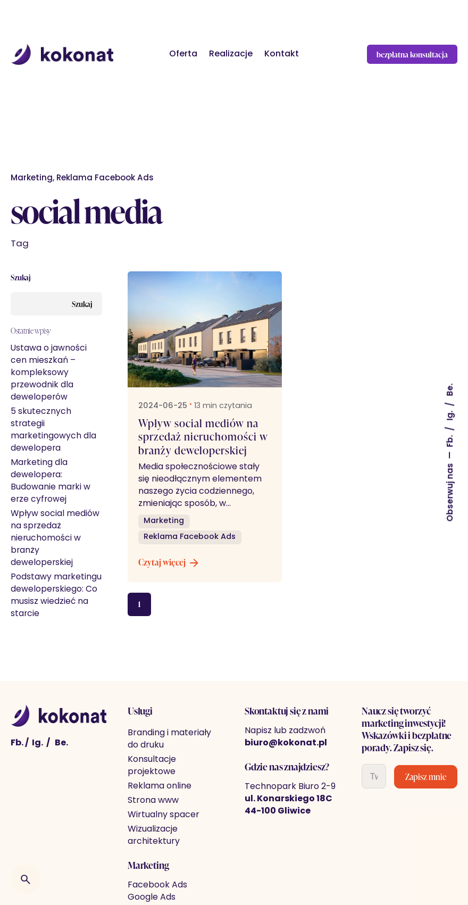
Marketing (32, 178)
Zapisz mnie (425, 777)
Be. (451, 390)
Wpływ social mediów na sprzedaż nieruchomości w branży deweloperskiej (55, 538)
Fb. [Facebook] (17, 743)
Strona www (153, 800)
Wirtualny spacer (163, 815)
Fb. (451, 440)
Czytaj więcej (169, 563)
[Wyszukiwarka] (25, 879)
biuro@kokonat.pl (286, 743)
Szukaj (21, 277)
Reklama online (159, 786)
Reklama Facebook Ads (105, 178)
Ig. (451, 415)
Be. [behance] (61, 743)
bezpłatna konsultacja (412, 54)
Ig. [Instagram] (37, 743)
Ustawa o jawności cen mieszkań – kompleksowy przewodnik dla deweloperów (49, 373)
